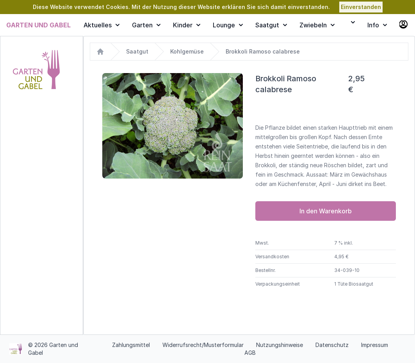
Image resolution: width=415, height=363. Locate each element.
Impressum (374, 345)
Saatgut (271, 25)
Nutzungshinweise (279, 345)
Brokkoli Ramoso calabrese (263, 51)
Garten (146, 25)
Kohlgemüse (187, 51)
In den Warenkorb (325, 211)
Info (377, 25)
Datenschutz (332, 345)
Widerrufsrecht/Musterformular (203, 345)
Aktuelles (101, 25)
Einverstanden (361, 7)
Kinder (186, 25)
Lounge (228, 25)
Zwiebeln (317, 25)
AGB (250, 352)
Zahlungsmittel (131, 345)
